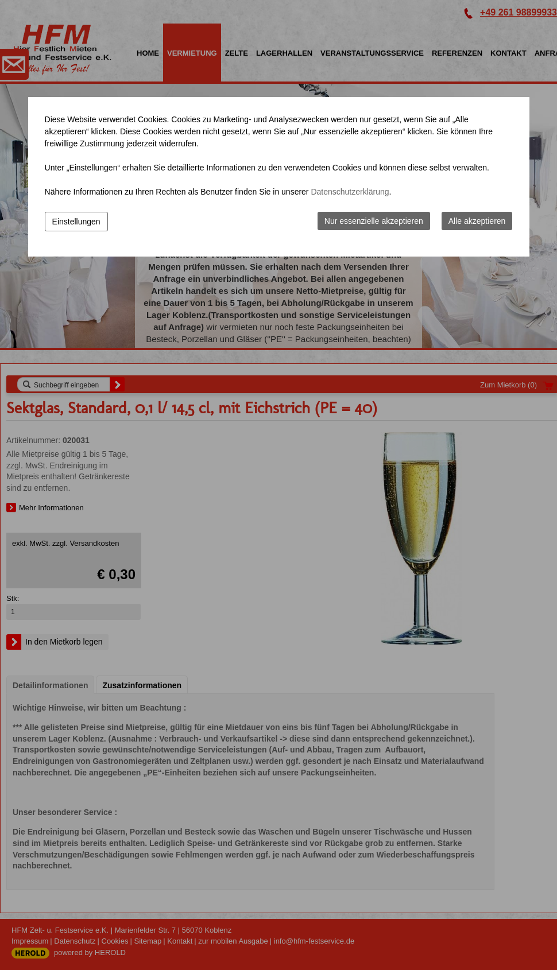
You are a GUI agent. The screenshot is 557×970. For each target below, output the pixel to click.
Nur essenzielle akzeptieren (373, 221)
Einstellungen (76, 221)
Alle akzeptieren (477, 221)
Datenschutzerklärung (350, 191)
